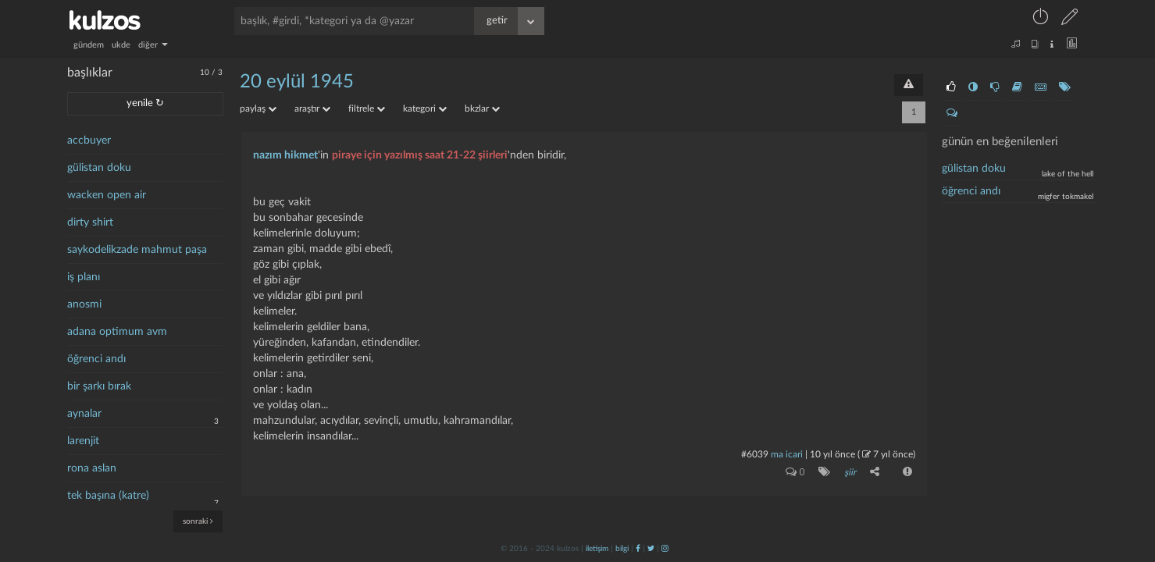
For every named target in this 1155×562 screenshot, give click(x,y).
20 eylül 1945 (297, 82)
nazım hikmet (285, 155)
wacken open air (106, 195)
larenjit (83, 441)
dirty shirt (90, 222)
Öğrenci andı (971, 191)
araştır (312, 108)
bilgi (622, 549)
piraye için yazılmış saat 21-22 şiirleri (420, 155)
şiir (850, 472)
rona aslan (91, 468)
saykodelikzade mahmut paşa (137, 249)
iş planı (83, 277)
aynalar (84, 413)
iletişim (597, 549)
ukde (121, 45)
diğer (153, 45)
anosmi (84, 304)
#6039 (754, 454)
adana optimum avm (117, 331)
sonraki (198, 521)
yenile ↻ (145, 103)
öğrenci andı (96, 359)
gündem (88, 45)
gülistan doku (99, 167)
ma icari (787, 454)
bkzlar (482, 108)
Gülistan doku (974, 168)
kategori (425, 108)
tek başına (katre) (108, 495)
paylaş (258, 108)
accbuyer (89, 140)
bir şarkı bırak (99, 386)
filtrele (366, 108)
